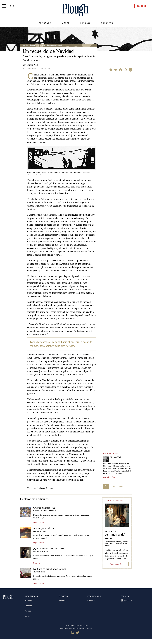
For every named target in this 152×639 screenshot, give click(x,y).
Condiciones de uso (84, 628)
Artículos (45, 23)
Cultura (32, 45)
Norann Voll (32, 65)
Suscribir (141, 6)
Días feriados (41, 45)
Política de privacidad (68, 628)
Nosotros (107, 23)
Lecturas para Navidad (54, 45)
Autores (85, 23)
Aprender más (116, 564)
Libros (65, 23)
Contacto (91, 601)
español (126, 600)
